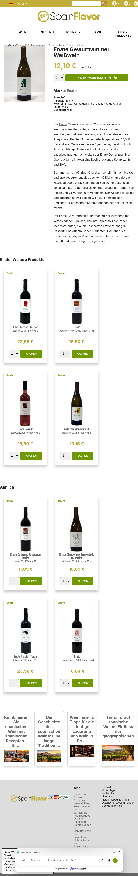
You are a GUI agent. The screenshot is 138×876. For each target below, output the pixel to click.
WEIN (22, 32)
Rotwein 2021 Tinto (22, 330)
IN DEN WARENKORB (97, 77)
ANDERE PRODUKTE (123, 34)
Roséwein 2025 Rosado (22, 432)
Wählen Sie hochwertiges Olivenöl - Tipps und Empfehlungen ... (82, 820)
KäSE (98, 32)
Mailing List (108, 793)
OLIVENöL (48, 32)
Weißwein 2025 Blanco (73, 432)
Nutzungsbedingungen (115, 799)
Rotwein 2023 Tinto (22, 561)
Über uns (107, 796)
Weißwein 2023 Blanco (73, 561)
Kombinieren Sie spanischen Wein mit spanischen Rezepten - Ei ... (16, 731)
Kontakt (106, 787)
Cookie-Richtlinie (112, 805)
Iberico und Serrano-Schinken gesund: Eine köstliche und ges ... (82, 802)
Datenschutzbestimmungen (118, 802)
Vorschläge (108, 790)
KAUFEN (31, 353)
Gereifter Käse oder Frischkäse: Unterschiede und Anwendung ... (82, 838)
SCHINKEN (72, 32)
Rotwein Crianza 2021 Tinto (73, 660)
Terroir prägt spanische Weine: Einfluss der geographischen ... (118, 729)
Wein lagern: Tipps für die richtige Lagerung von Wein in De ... (82, 729)
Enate (72, 91)
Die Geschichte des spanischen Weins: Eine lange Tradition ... (49, 731)
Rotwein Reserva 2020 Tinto (73, 330)
